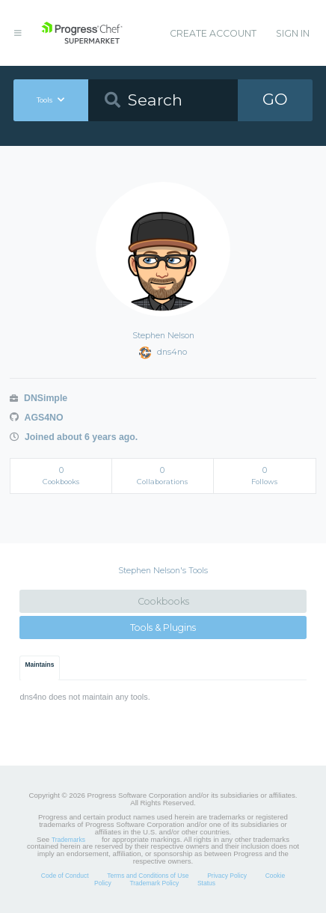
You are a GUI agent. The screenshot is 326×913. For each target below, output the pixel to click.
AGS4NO (36, 417)
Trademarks (68, 839)
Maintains (40, 664)
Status (206, 883)
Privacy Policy (227, 875)
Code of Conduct (65, 875)
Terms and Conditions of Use (147, 875)
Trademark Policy (154, 883)
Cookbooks (163, 601)
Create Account (213, 33)
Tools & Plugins (163, 627)
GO (275, 99)
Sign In (293, 33)
